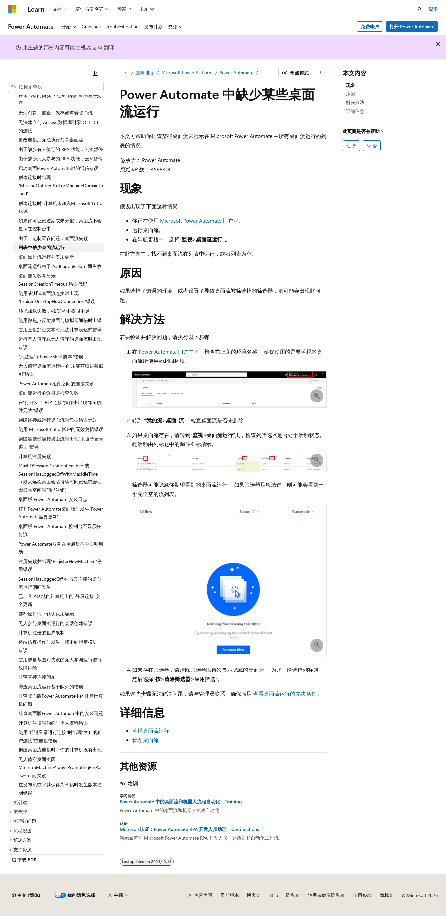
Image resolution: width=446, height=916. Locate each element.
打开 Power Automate (412, 26)
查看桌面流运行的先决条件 (284, 693)
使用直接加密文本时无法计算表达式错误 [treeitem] (60, 329)
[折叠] (95, 73)
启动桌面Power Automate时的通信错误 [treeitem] (58, 168)
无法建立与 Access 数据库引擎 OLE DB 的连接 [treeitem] (58, 126)
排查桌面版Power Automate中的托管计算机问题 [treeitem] (61, 700)
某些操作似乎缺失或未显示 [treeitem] (46, 614)
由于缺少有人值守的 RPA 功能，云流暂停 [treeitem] (61, 149)
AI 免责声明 (200, 895)
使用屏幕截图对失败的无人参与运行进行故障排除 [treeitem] (60, 663)
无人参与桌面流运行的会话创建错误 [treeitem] (56, 623)
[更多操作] (320, 73)
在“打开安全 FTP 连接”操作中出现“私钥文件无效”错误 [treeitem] (61, 406)
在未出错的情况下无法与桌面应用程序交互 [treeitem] (60, 99)
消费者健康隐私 (324, 895)
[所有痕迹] (125, 73)
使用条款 (362, 895)
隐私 (290, 895)
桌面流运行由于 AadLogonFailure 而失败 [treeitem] (60, 266)
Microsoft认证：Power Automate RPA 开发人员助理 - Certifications (189, 829)
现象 (350, 85)
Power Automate (236, 72)
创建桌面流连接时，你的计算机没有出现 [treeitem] (60, 749)
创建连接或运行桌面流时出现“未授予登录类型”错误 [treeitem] (61, 443)
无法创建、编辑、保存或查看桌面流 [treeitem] (56, 113)
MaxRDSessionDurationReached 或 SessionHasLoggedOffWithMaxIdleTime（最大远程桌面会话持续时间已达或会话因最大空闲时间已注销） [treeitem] (60, 477)
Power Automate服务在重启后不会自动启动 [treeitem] (61, 548)
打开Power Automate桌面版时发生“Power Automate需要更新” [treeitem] (61, 513)
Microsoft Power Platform (187, 72)
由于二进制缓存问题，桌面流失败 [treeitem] (53, 238)
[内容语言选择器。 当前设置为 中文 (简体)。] (26, 895)
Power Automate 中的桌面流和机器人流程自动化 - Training (181, 802)
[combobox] (56, 87)
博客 (251, 895)
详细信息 (355, 111)
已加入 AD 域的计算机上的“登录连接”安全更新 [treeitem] (59, 600)
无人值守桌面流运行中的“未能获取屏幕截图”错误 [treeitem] (61, 370)
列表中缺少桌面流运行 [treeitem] (42, 247)
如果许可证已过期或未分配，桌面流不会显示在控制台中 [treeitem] (60, 224)
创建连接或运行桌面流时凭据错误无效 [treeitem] (58, 420)
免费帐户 (370, 26)
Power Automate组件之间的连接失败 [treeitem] (56, 383)
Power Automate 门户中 (166, 351)
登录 (433, 8)
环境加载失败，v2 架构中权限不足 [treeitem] (54, 311)
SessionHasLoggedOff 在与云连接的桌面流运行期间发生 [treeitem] (60, 583)
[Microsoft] (12, 9)
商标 (384, 895)
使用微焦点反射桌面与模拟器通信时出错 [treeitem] (60, 320)
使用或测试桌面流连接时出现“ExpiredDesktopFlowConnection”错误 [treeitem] (57, 297)
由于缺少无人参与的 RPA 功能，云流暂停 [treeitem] (61, 158)
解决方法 (355, 102)
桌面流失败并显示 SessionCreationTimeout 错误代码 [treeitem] (53, 280)
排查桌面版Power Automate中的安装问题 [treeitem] (61, 713)
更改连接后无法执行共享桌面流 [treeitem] (51, 139)
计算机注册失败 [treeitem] (35, 456)
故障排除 (145, 72)
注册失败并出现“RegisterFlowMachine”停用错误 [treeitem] (60, 565)
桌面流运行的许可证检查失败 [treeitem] (49, 393)
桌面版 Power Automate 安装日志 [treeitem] (53, 499)
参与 (273, 895)
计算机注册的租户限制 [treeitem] (42, 633)
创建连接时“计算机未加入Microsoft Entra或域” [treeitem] (60, 207)
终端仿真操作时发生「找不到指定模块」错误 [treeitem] (60, 646)
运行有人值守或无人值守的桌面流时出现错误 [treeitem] (60, 343)
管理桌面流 (145, 739)
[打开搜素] (419, 9)
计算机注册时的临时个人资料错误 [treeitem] (53, 723)
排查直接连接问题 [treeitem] (37, 677)
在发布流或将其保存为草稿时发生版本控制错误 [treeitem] (60, 789)
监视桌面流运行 (150, 730)
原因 (350, 94)
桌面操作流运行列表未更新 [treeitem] (46, 257)
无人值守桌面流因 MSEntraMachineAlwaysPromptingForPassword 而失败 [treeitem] (60, 767)
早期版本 (229, 895)
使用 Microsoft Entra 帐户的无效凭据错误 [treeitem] (61, 429)
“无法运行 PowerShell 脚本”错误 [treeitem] (51, 356)
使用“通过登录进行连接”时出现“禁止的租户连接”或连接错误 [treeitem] (60, 736)
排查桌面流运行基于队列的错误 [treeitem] (51, 686)
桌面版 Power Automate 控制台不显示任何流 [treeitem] (60, 530)
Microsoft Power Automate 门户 (196, 220)
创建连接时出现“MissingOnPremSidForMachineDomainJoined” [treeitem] (61, 185)
